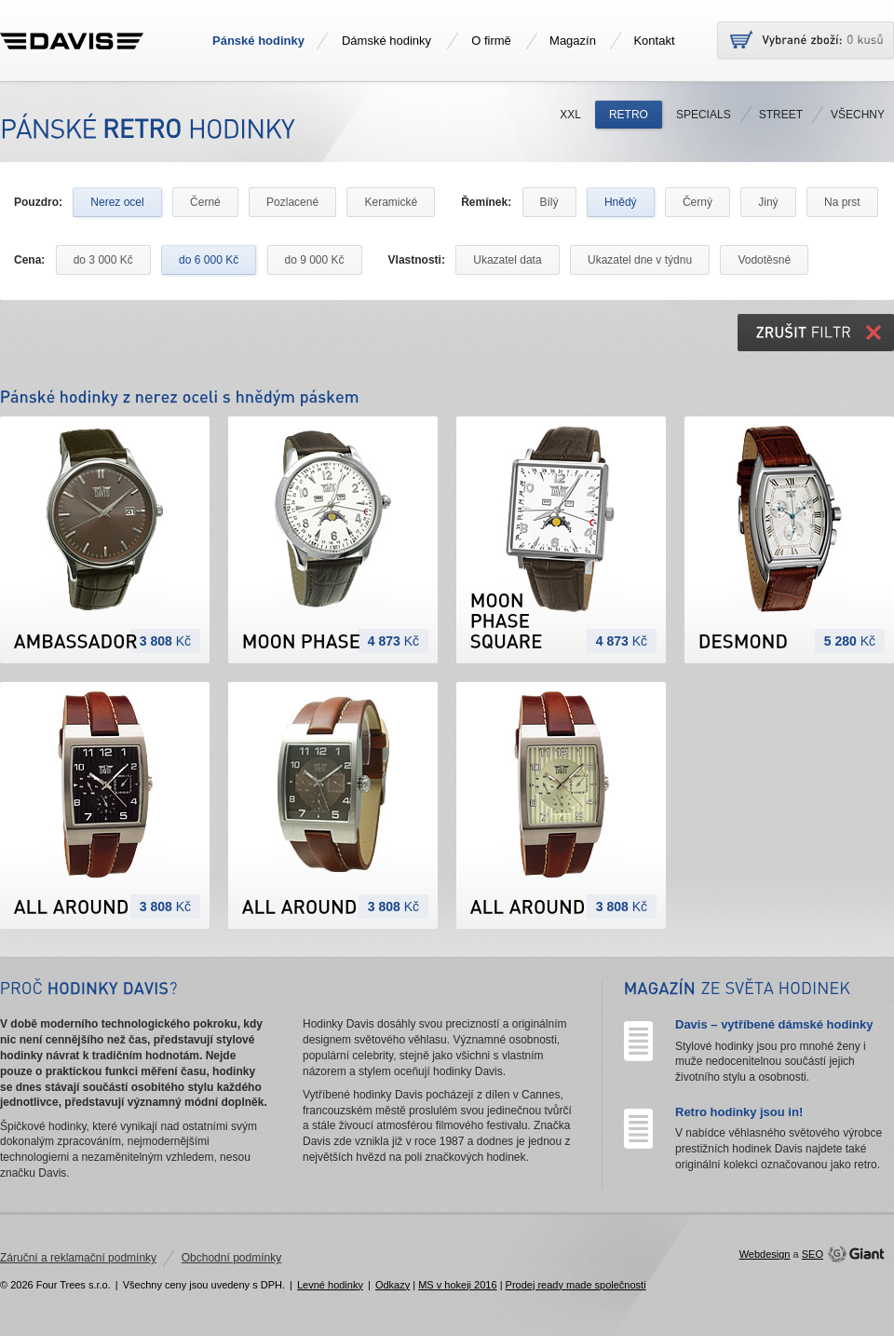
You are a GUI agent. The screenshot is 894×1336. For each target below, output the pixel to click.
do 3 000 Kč (103, 259)
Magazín (572, 41)
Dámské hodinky (386, 41)
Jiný (768, 202)
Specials (703, 114)
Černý (697, 202)
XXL (570, 114)
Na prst (842, 202)
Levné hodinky (330, 1284)
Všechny (858, 114)
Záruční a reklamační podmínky (78, 1257)
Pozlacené (292, 202)
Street (781, 114)
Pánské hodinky (258, 41)
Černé (205, 202)
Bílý (549, 202)
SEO (812, 1254)
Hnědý (620, 202)
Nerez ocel (116, 202)
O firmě (491, 41)
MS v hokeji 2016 (457, 1284)
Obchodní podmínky (231, 1257)
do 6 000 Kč (208, 259)
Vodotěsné (764, 259)
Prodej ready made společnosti (576, 1284)
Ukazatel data (507, 259)
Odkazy (392, 1284)
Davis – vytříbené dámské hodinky (774, 1024)
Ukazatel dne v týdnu (640, 259)
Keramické (390, 202)
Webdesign (765, 1254)
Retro (628, 114)
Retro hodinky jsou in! (739, 1112)
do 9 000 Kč (315, 259)
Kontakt (653, 41)
